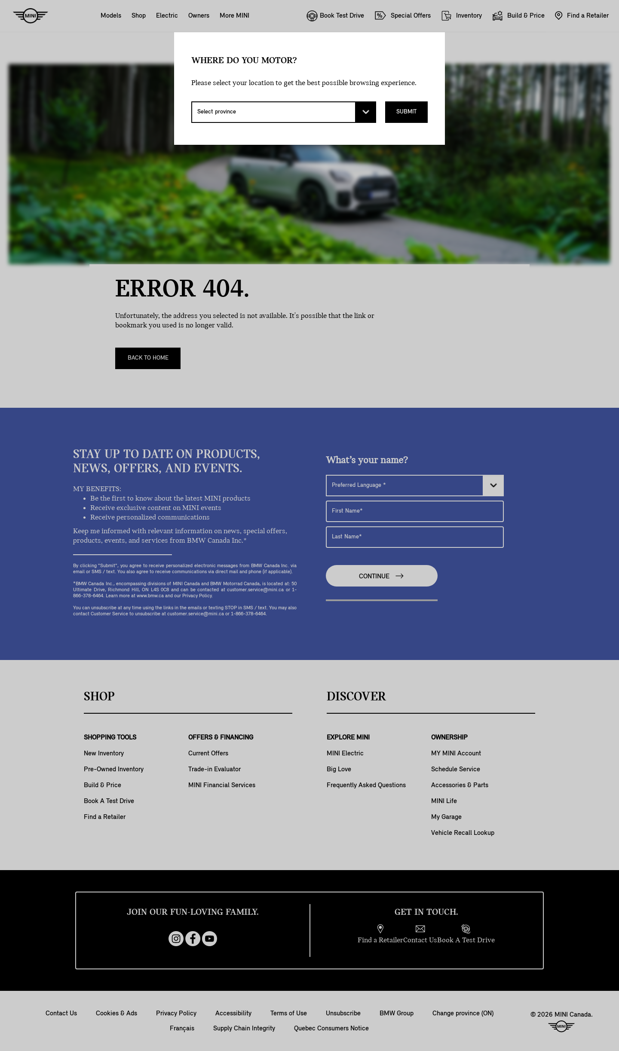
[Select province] (283, 112)
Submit (406, 112)
